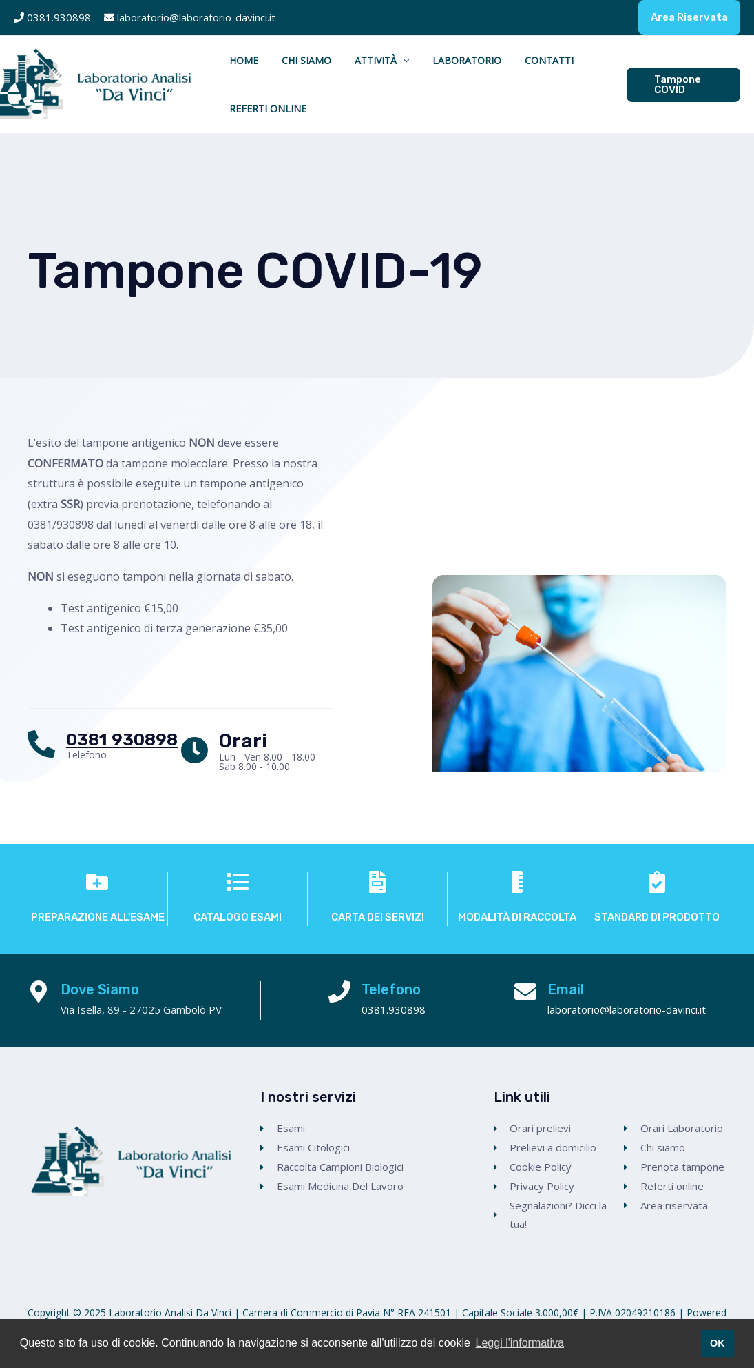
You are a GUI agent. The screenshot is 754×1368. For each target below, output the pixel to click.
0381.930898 (60, 17)
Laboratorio (423, 60)
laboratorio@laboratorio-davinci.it (196, 17)
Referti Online (261, 108)
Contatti (493, 60)
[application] (372, 61)
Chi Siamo (288, 60)
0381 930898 (122, 740)
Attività (351, 61)
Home (237, 60)
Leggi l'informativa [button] (520, 1343)
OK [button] (717, 1343)
